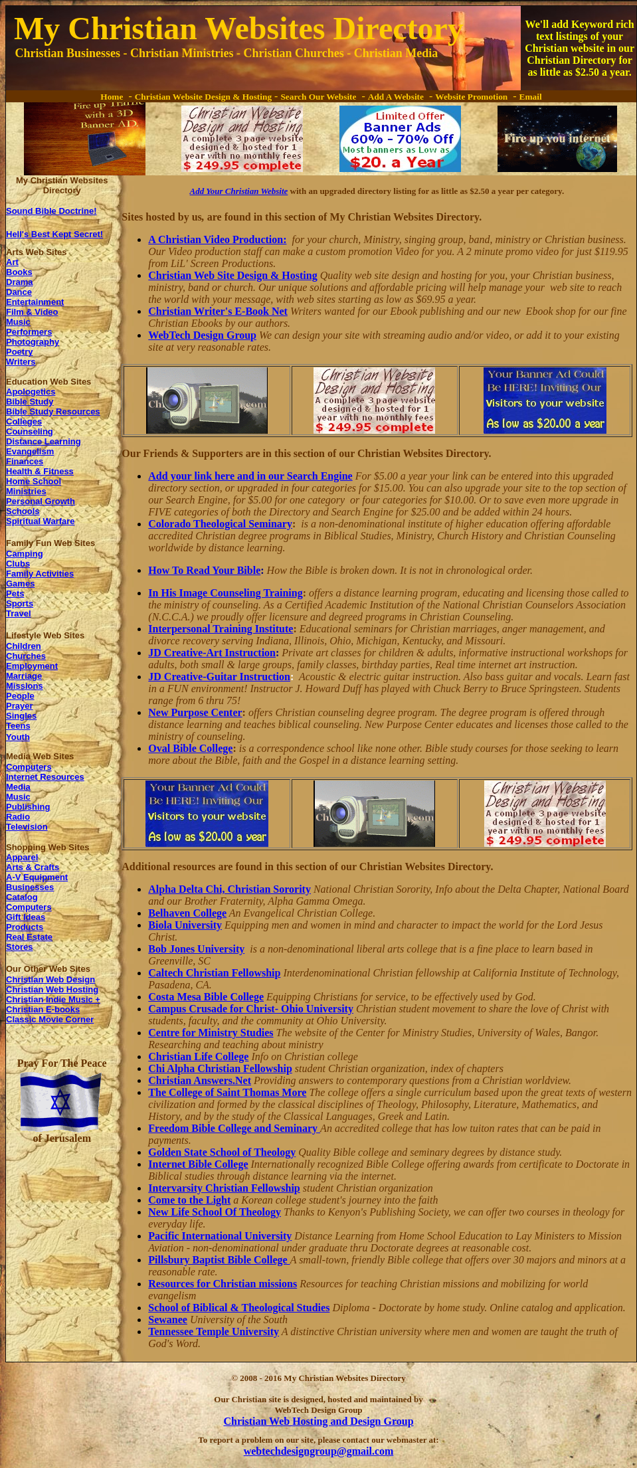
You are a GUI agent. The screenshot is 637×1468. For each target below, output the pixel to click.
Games (20, 584)
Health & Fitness (40, 471)
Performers (29, 332)
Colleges (24, 421)
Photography (32, 342)
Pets (15, 593)
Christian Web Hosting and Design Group (318, 1421)
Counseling (29, 431)
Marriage (24, 676)
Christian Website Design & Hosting (203, 97)
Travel (18, 613)
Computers (29, 767)
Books (19, 272)
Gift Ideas (25, 917)
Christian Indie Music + (53, 999)
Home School (33, 481)
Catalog (22, 897)
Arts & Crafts (32, 867)
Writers (21, 362)
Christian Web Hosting (52, 989)
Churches (26, 656)
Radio (18, 817)
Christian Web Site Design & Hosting (232, 275)
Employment (32, 666)
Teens (18, 726)
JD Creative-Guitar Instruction (219, 676)
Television (27, 827)
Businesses (30, 887)
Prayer (19, 706)
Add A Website (396, 97)
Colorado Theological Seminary (220, 523)
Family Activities (40, 574)
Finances (24, 461)
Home (111, 97)
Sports (19, 603)
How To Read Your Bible (204, 570)
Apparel (22, 857)
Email (530, 97)
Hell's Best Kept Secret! (54, 234)
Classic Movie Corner (50, 1019)
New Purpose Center (195, 712)
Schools (23, 511)
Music (18, 322)
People (20, 696)
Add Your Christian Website (239, 191)
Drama (19, 282)
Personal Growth (40, 501)
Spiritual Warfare (40, 521)
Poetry (19, 352)
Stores (19, 947)
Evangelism (30, 451)
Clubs (18, 564)
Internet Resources (45, 777)
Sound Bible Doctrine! (51, 211)
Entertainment (35, 302)
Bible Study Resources (53, 411)
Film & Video (32, 312)
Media (18, 787)
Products (24, 927)
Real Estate (29, 937)
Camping (24, 554)
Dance (19, 292)
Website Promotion (471, 97)
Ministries (26, 491)
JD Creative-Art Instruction (212, 652)
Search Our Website (318, 97)
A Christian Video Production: (217, 239)
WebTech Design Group (202, 335)
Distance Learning (43, 441)
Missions (24, 686)
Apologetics (30, 392)
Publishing (28, 807)
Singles (21, 716)
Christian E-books (43, 1009)
